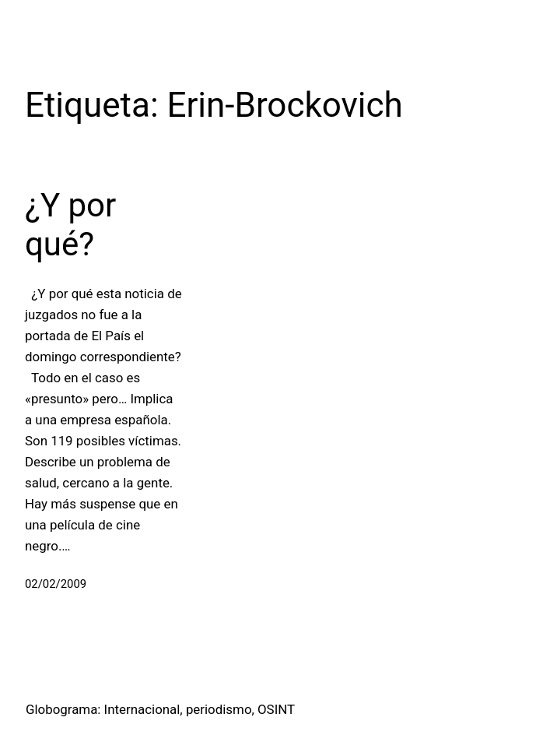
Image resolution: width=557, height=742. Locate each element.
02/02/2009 (55, 584)
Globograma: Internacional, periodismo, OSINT (160, 709)
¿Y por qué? (70, 224)
